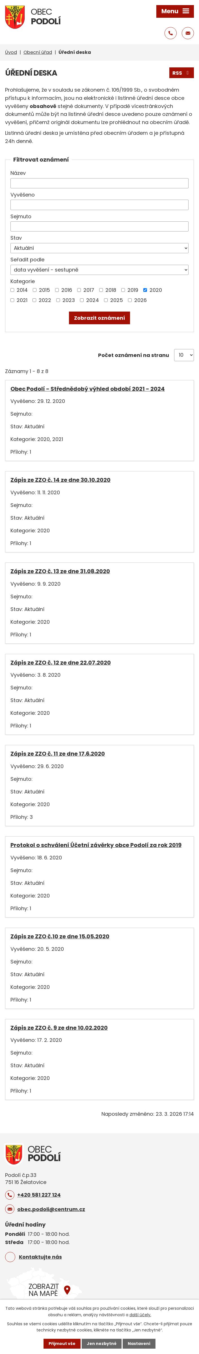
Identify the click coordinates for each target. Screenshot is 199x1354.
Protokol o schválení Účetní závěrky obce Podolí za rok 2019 (95, 845)
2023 (68, 300)
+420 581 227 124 (39, 1194)
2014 (22, 290)
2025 (116, 300)
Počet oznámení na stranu (133, 355)
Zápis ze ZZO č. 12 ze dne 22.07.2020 (60, 663)
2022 (45, 300)
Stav (16, 237)
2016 (66, 290)
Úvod (11, 52)
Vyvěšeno (22, 194)
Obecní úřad (37, 52)
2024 (92, 300)
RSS (181, 72)
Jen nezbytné (101, 1343)
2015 (44, 290)
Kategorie (22, 281)
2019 (132, 290)
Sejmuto (20, 216)
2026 (140, 300)
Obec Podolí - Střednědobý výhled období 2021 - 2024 (87, 389)
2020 (156, 290)
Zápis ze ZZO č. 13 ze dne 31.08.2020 (60, 571)
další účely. (140, 1314)
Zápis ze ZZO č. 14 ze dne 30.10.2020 (60, 480)
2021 (22, 300)
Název (18, 173)
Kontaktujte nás (40, 1256)
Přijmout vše (62, 1343)
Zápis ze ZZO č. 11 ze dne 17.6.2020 (57, 754)
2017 (88, 290)
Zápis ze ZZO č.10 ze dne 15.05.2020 (59, 936)
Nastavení (139, 1343)
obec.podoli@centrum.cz (51, 1209)
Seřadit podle (27, 259)
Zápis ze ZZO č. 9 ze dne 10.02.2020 (59, 1028)
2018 (110, 290)
